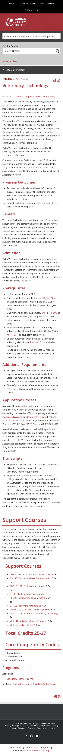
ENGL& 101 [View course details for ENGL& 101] (36, 342)
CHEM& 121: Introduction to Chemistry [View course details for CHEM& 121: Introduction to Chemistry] (30, 609)
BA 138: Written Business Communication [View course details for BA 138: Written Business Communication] (30, 578)
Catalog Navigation (15, 69)
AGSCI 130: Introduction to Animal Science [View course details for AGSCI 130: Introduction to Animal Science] (31, 574)
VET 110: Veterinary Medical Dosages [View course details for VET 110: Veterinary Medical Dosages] (28, 620)
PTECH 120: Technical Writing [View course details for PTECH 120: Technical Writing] (25, 593)
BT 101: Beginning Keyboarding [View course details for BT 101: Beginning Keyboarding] (25, 605)
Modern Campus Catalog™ (37, 750)
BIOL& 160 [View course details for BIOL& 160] (48, 298)
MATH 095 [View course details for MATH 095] (12, 334)
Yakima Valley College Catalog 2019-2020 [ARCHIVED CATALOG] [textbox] (32, 36)
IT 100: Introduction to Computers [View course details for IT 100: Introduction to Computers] (27, 597)
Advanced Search (10, 61)
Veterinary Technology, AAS (20, 678)
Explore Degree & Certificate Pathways (36, 96)
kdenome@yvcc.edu (36, 416)
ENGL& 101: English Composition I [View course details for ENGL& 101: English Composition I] (27, 586)
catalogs (17, 747)
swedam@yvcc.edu (12, 416)
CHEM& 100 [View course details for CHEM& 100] (50, 312)
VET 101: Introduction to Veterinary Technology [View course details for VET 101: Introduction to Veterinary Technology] (34, 613)
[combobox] (31, 36)
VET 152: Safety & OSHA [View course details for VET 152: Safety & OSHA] (22, 624)
